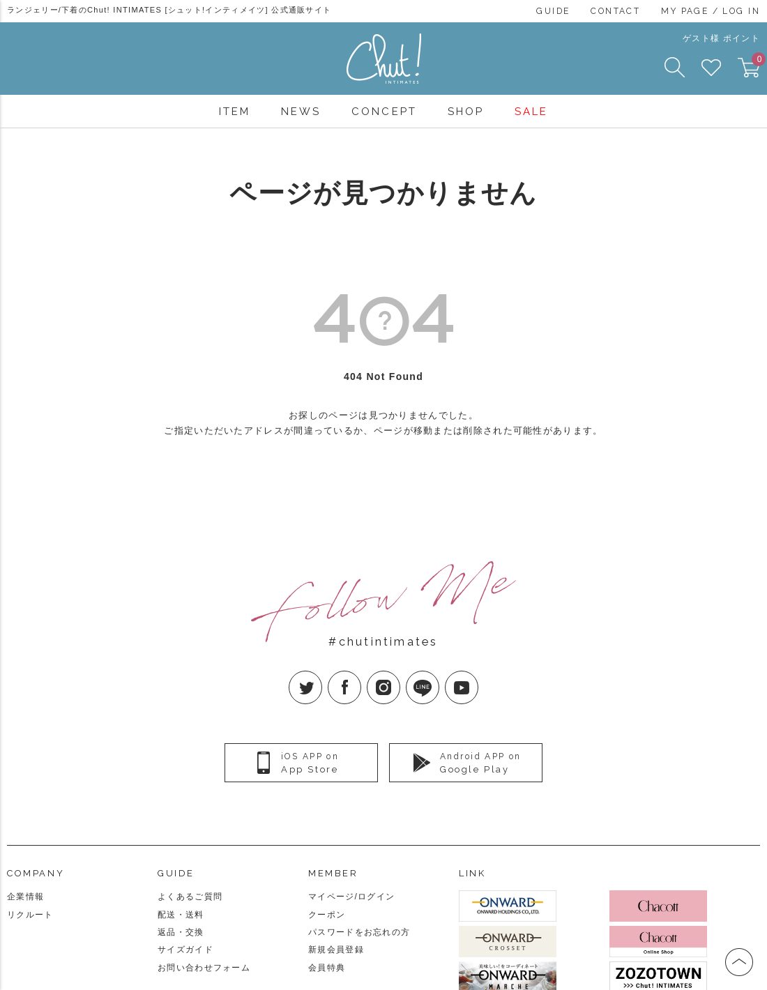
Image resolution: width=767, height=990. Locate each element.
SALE (531, 111)
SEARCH (675, 67)
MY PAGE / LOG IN (710, 11)
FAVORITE (711, 67)
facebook (360, 676)
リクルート (30, 915)
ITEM (234, 111)
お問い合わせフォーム (204, 968)
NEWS (301, 111)
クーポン (326, 915)
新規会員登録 (336, 949)
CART (756, 63)
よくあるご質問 (190, 896)
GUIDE (553, 11)
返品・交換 (181, 932)
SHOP (466, 111)
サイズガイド (185, 949)
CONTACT (615, 11)
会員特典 (326, 968)
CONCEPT (383, 111)
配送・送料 (181, 915)
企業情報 (25, 896)
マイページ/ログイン (351, 896)
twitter (321, 676)
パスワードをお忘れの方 (359, 932)
